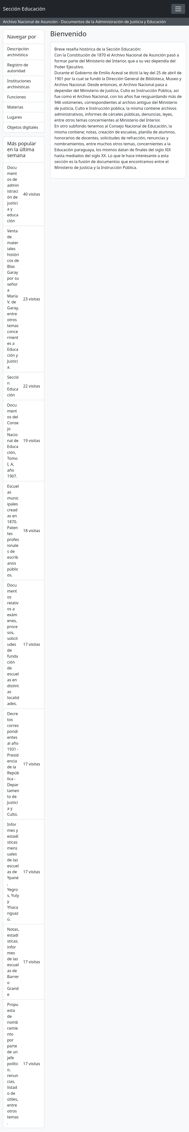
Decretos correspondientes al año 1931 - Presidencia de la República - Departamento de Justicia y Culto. (23, 764)
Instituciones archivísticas (19, 84)
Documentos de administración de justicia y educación (23, 194)
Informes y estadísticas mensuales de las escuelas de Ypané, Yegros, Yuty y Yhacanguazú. (23, 872)
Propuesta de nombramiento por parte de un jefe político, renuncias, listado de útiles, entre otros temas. (23, 1064)
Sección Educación (23, 386)
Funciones (16, 97)
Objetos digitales (22, 127)
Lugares (14, 117)
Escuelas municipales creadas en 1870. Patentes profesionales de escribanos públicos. (23, 530)
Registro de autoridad (17, 68)
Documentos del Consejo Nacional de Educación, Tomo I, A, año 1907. (23, 440)
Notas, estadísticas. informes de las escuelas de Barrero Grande (23, 962)
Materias (15, 107)
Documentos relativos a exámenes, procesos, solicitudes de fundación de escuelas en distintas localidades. (23, 644)
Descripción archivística (18, 51)
